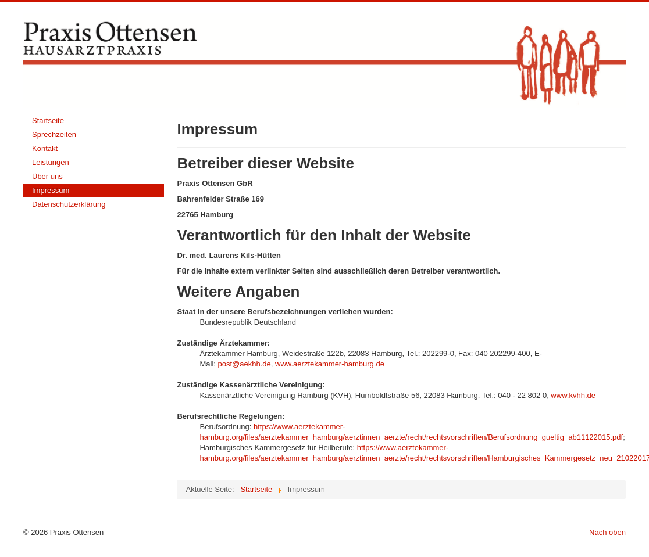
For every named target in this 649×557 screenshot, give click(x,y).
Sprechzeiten (54, 134)
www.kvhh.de (573, 395)
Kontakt (45, 148)
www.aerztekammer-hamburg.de (329, 364)
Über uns (47, 176)
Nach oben (607, 532)
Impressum (50, 190)
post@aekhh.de (244, 364)
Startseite (48, 120)
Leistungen (50, 162)
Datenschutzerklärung (68, 204)
